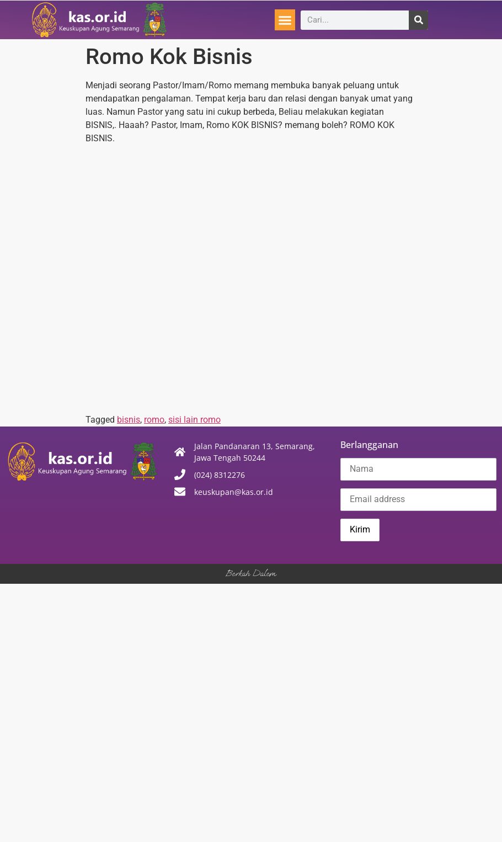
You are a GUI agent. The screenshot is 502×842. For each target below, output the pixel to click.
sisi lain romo (194, 419)
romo (154, 419)
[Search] (418, 20)
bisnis (128, 419)
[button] (285, 19)
